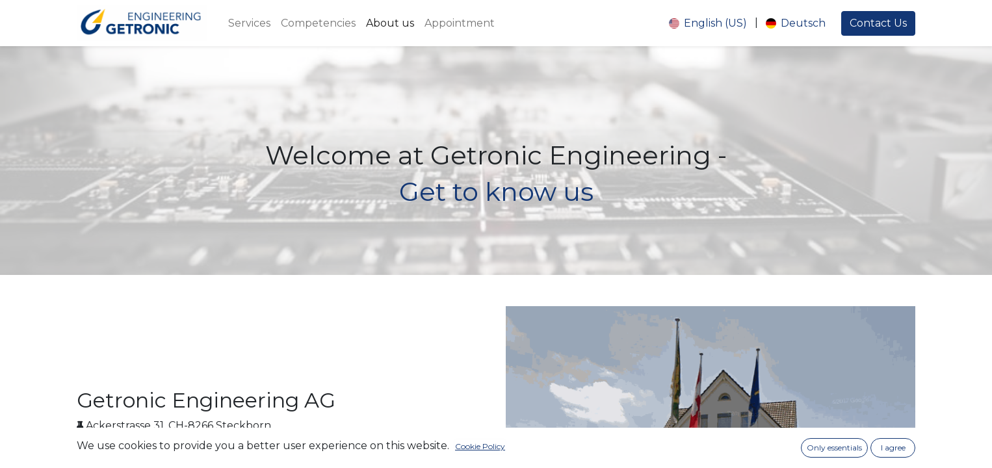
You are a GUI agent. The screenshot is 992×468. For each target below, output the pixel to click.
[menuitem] (249, 23)
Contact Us (878, 23)
